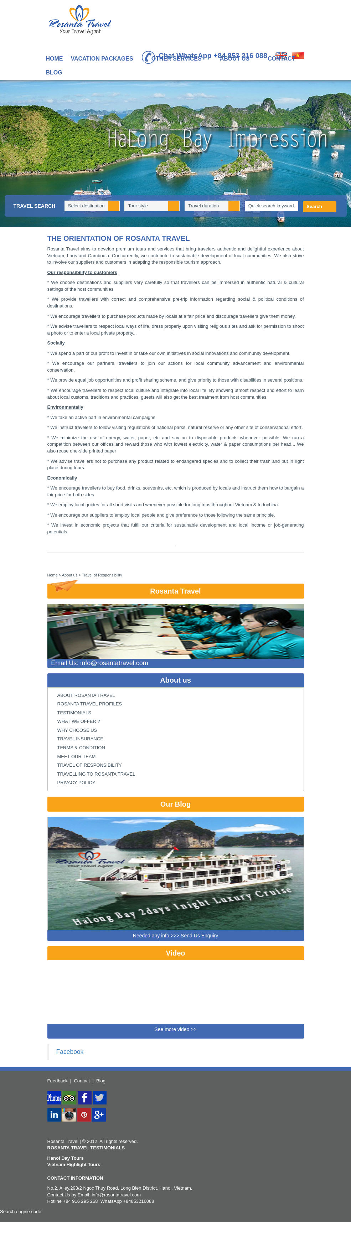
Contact (281, 59)
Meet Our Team (76, 756)
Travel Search (35, 206)
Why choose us (77, 730)
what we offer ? (78, 721)
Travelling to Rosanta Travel (96, 774)
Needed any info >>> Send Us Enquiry (175, 935)
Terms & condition (81, 747)
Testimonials (74, 712)
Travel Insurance (80, 738)
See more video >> (175, 1029)
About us (238, 59)
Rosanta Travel (124, 589)
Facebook (70, 1051)
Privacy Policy (76, 782)
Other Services (180, 59)
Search (314, 206)
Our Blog (175, 804)
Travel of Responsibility (89, 765)
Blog (54, 72)
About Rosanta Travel (86, 695)
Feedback (57, 1080)
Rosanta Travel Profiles (89, 704)
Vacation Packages (105, 59)
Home (54, 59)
